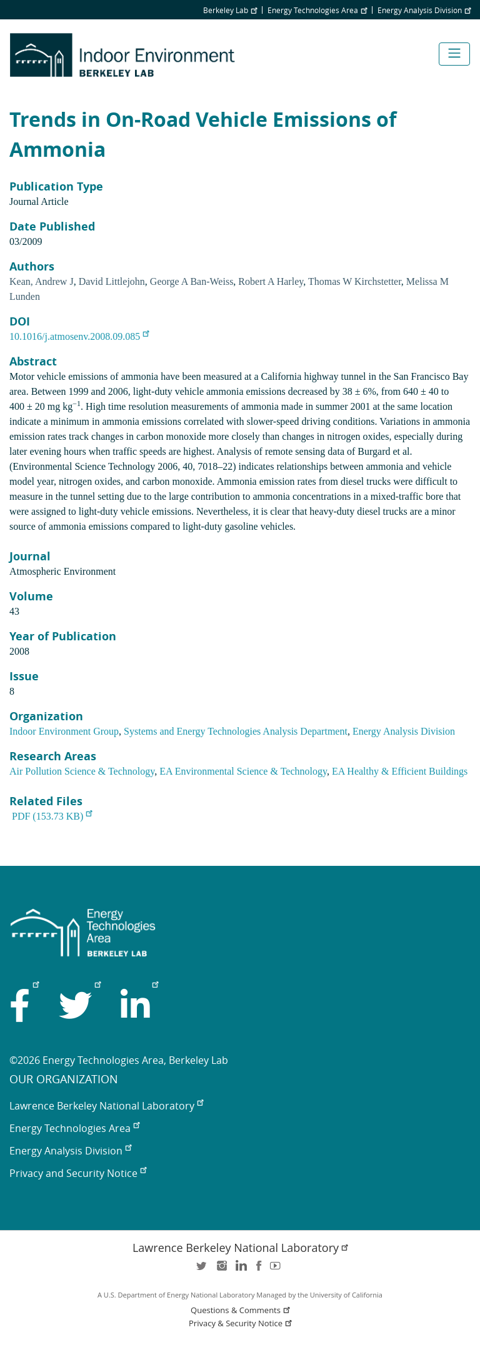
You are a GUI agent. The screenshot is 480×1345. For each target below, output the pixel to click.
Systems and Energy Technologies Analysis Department (236, 731)
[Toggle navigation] (454, 54)
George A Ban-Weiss (192, 281)
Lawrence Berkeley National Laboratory (106, 1106)
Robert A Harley (270, 281)
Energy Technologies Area (317, 10)
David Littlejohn (112, 281)
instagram (221, 1269)
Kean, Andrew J (41, 281)
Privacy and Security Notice (77, 1173)
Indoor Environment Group (64, 731)
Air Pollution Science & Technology (81, 771)
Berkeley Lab (230, 10)
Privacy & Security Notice (241, 1323)
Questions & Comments (241, 1310)
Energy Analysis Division (424, 10)
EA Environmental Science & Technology (243, 771)
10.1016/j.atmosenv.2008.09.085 (79, 336)
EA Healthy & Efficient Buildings (400, 771)
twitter (202, 1269)
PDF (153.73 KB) (52, 816)
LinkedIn (240, 1269)
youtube (277, 1269)
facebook (258, 1269)
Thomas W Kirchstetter (354, 281)
